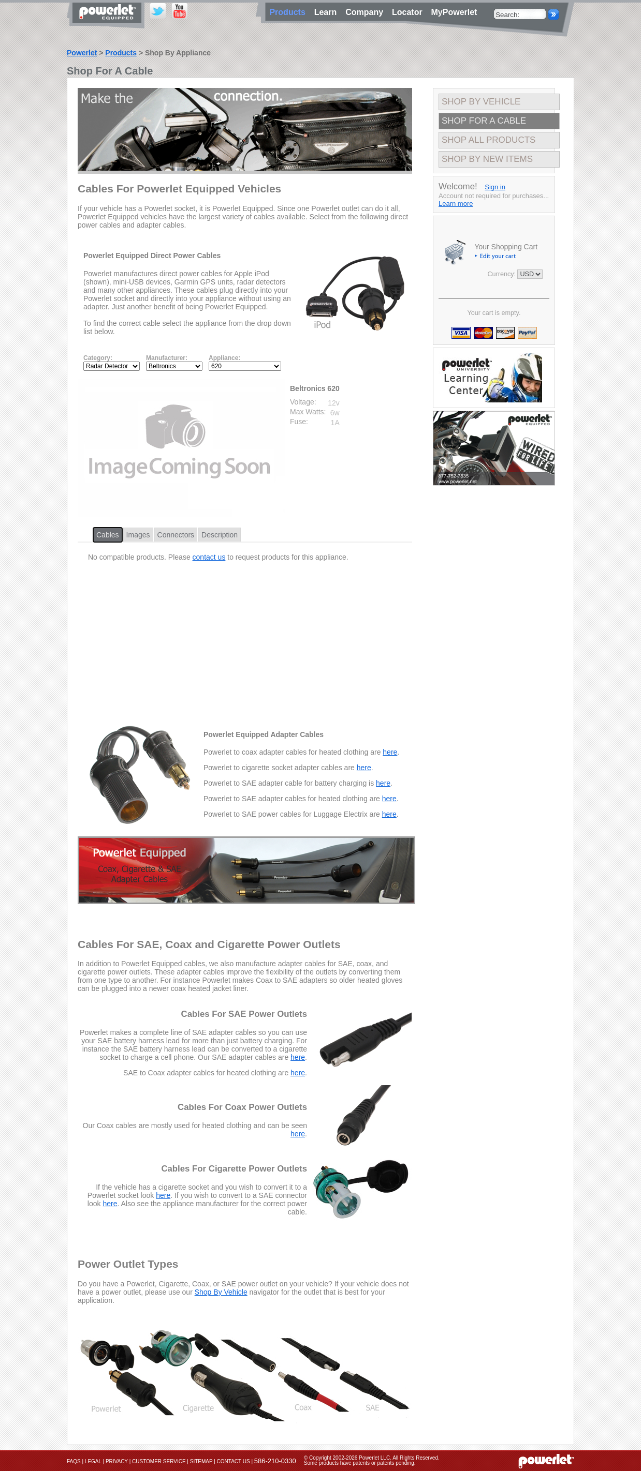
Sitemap (201, 1461)
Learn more (456, 203)
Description (219, 535)
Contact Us (233, 1461)
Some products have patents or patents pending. (360, 1463)
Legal (93, 1461)
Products (121, 53)
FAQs (74, 1461)
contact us (209, 557)
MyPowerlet (454, 12)
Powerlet (82, 53)
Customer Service (159, 1461)
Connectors (176, 535)
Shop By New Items (487, 159)
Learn (327, 12)
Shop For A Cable (484, 121)
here (390, 752)
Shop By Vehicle (221, 1292)
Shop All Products (488, 140)
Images (138, 535)
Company (366, 12)
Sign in (495, 187)
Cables (107, 535)
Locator (409, 12)
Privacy (117, 1461)
